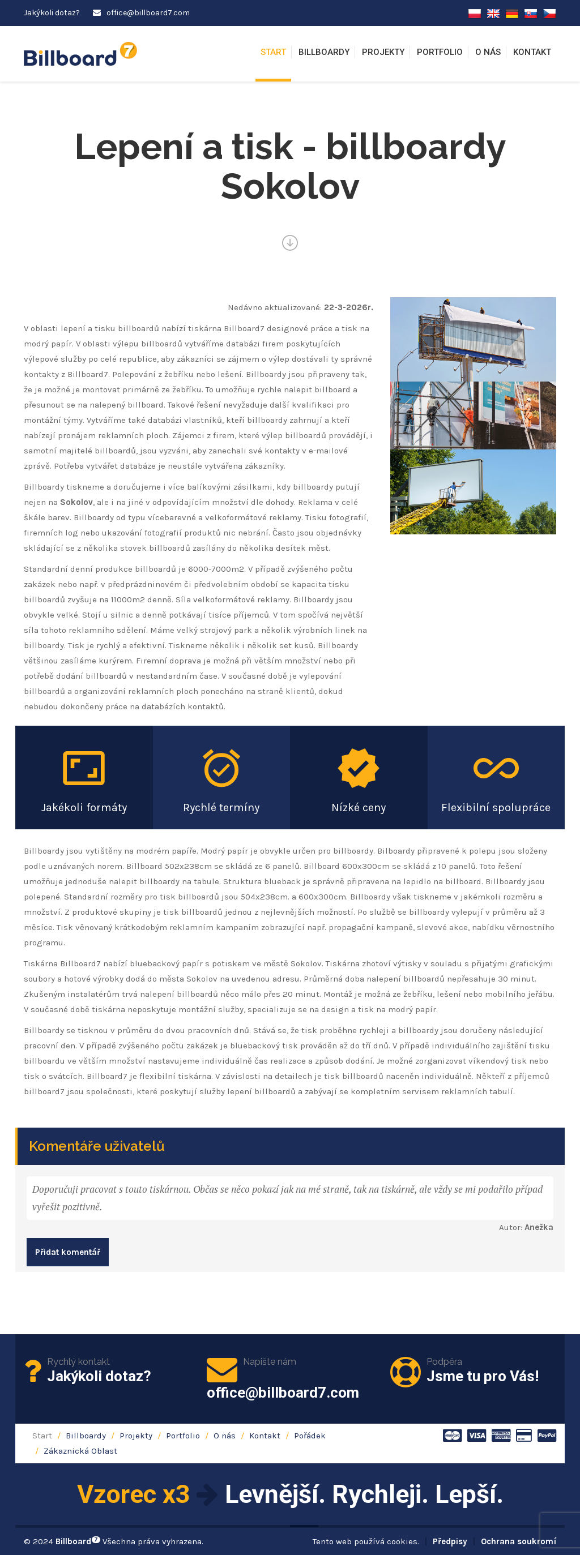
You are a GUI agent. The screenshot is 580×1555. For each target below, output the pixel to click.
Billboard (78, 1541)
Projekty (383, 52)
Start (273, 52)
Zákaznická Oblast (80, 1451)
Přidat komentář (67, 1252)
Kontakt (532, 52)
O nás (488, 52)
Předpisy (450, 1541)
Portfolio (440, 52)
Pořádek (310, 1435)
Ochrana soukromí (518, 1541)
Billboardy (323, 52)
